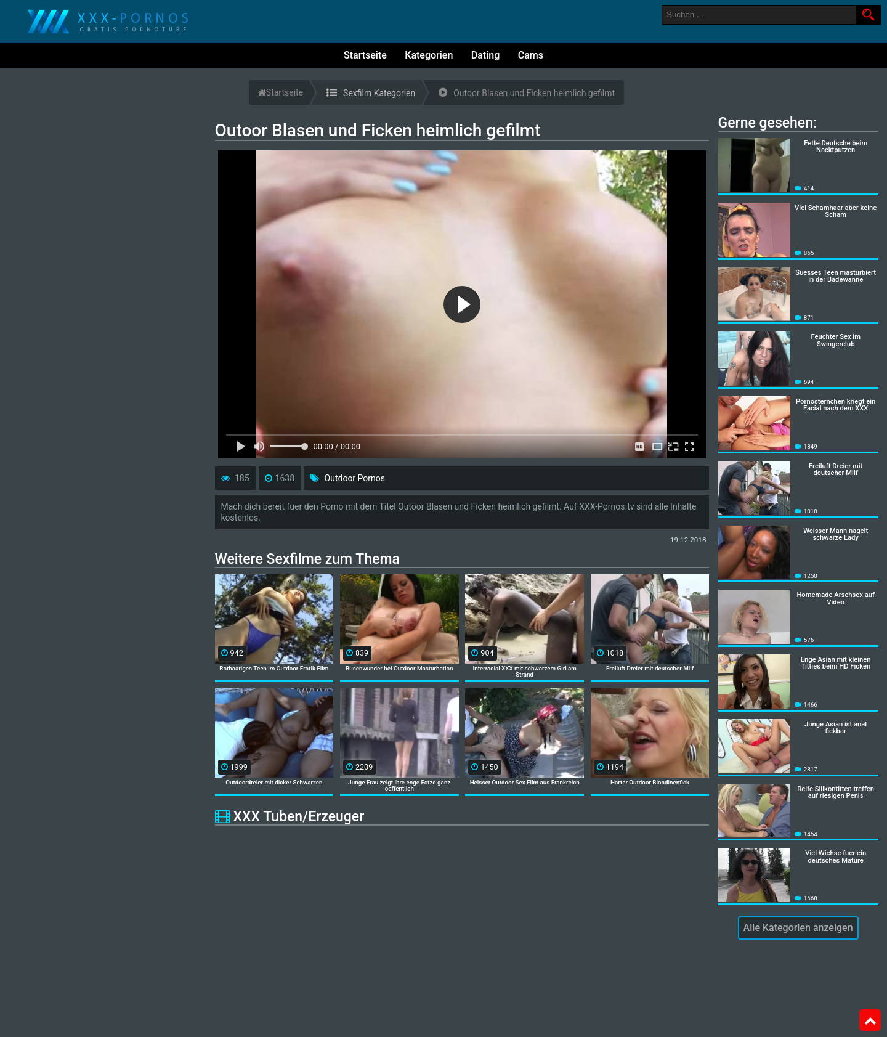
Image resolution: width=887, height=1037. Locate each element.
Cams (530, 55)
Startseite (365, 55)
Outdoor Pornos (355, 478)
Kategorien (429, 55)
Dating (485, 55)
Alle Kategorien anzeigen (798, 927)
